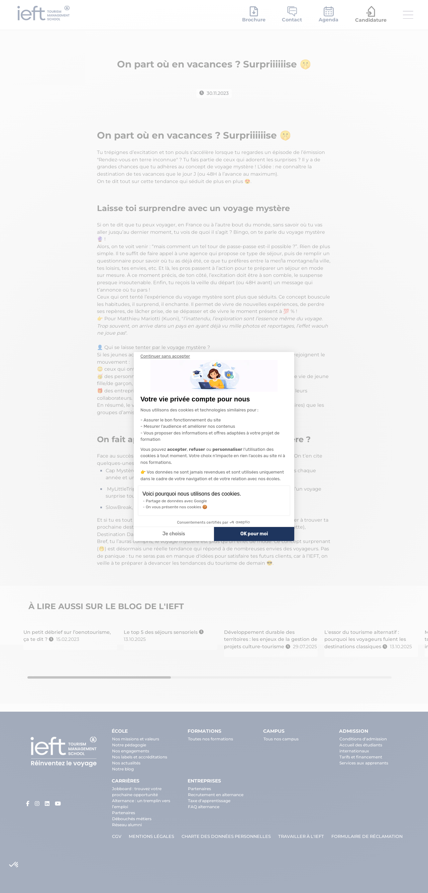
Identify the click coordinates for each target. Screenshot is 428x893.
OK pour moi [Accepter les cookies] (254, 534)
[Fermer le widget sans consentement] (165, 356)
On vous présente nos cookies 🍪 (176, 507)
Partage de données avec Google (176, 501)
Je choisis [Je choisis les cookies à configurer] (174, 534)
